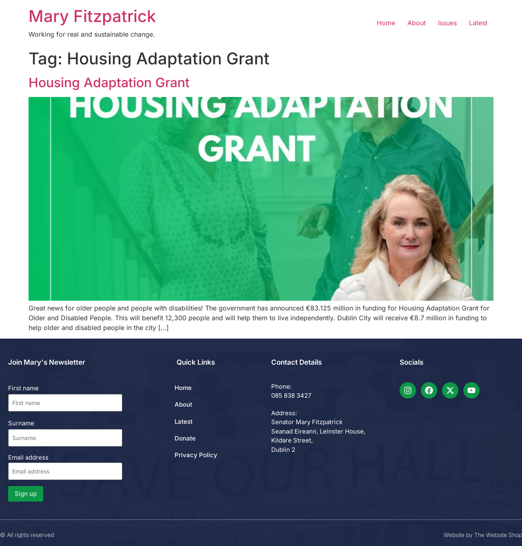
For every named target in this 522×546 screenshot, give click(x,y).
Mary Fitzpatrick (92, 16)
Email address (65, 467)
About (416, 23)
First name (23, 388)
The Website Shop (498, 534)
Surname (21, 423)
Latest (478, 23)
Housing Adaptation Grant (109, 82)
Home (386, 23)
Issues (447, 23)
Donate (185, 438)
